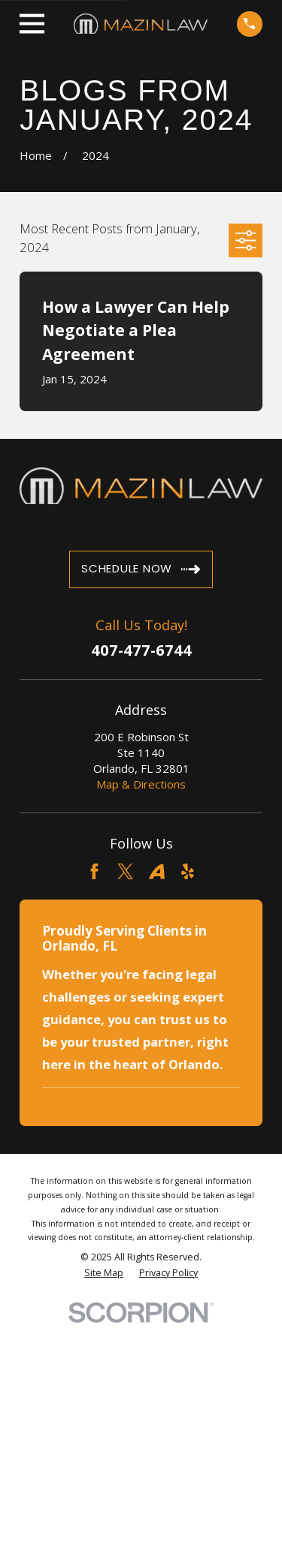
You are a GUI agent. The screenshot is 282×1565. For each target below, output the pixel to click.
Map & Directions (141, 784)
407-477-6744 (141, 650)
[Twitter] (125, 871)
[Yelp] (188, 871)
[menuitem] (103, 1273)
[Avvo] (157, 871)
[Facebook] (94, 871)
